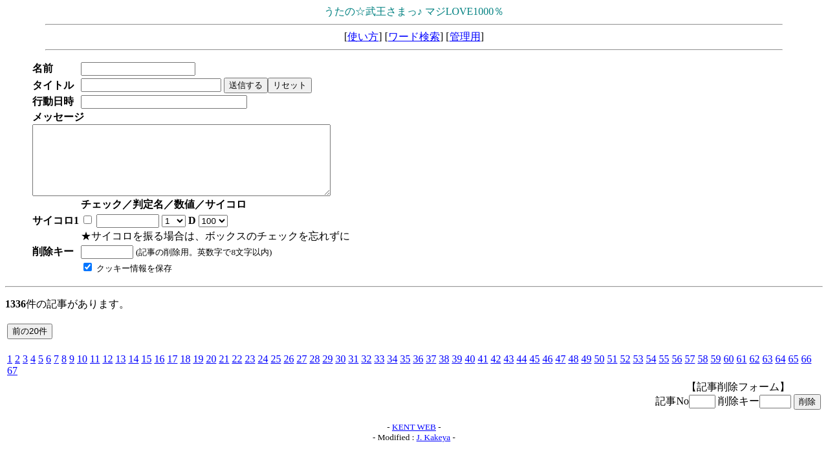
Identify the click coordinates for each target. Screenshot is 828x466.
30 (340, 372)
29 (327, 372)
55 (664, 372)
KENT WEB (414, 440)
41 (482, 372)
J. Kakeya (434, 451)
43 (508, 372)
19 (198, 372)
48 (573, 372)
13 (120, 372)
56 (676, 372)
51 (612, 372)
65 (793, 372)
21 (224, 372)
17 (172, 372)
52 (625, 372)
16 (159, 372)
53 (638, 372)
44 (521, 372)
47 (560, 372)
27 (301, 372)
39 (457, 372)
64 (780, 372)
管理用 (465, 36)
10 (82, 372)
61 (741, 372)
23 (250, 372)
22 (237, 372)
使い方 (362, 36)
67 (12, 384)
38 (444, 372)
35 (405, 372)
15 (146, 372)
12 (107, 372)
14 (133, 372)
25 (275, 372)
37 (431, 372)
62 (754, 372)
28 (314, 372)
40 (469, 372)
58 (702, 372)
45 (534, 372)
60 (728, 372)
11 (95, 372)
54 (651, 372)
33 (379, 372)
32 (366, 372)
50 (599, 372)
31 (353, 372)
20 (211, 372)
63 (767, 372)
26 (288, 372)
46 (547, 372)
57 (689, 372)
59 (715, 372)
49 (586, 372)
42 (495, 372)
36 (418, 372)
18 (185, 372)
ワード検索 (414, 36)
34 (392, 372)
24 (262, 372)
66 (806, 372)
